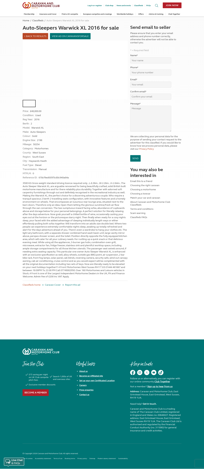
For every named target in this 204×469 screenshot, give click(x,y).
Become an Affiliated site (91, 376)
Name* (134, 55)
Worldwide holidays (125, 14)
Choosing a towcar (140, 193)
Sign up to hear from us (160, 386)
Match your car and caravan (145, 197)
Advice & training (156, 14)
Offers (141, 14)
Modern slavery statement (107, 459)
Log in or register (95, 5)
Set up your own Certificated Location (97, 381)
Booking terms (70, 459)
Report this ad (72, 285)
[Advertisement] (75, 310)
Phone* (134, 67)
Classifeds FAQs (138, 217)
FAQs (148, 5)
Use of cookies (28, 459)
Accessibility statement (43, 459)
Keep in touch (141, 365)
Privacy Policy (146, 148)
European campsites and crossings (97, 14)
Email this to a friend (141, 181)
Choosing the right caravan (145, 185)
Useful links (85, 365)
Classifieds (138, 5)
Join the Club (33, 365)
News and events (124, 5)
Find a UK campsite (70, 14)
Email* (133, 79)
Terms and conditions (141, 209)
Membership (29, 14)
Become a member (35, 392)
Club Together (174, 14)
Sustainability (123, 459)
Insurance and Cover (48, 14)
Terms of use (57, 459)
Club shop (109, 5)
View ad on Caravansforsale (70, 36)
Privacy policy (82, 459)
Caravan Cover (53, 285)
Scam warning (137, 213)
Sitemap (92, 459)
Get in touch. (150, 404)
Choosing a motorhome (143, 189)
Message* (135, 103)
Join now (172, 5)
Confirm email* (138, 91)
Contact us (84, 395)
